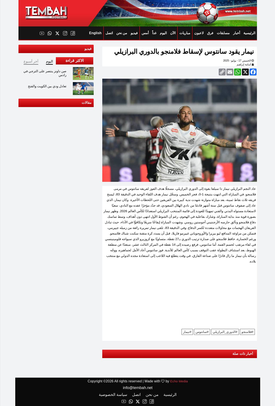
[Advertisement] (179, 298)
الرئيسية (249, 33)
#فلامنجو (247, 332)
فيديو (134, 33)
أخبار (236, 33)
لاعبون (198, 33)
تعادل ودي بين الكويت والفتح (47, 86)
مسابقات (223, 33)
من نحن (121, 33)
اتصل (109, 33)
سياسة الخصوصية (113, 394)
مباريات (184, 33)
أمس (144, 33)
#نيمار (187, 332)
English (95, 33)
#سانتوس (201, 332)
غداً (154, 33)
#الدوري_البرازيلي (224, 332)
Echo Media (179, 381)
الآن (172, 33)
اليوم (163, 33)
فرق (210, 33)
